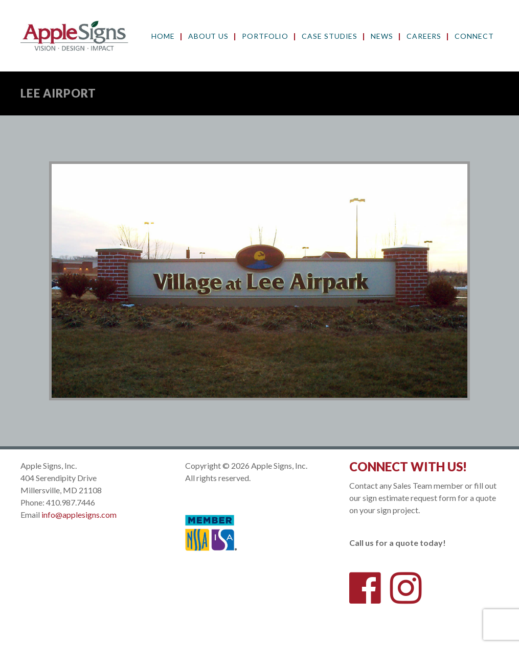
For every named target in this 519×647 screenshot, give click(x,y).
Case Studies (329, 36)
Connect (474, 36)
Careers (424, 36)
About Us (208, 36)
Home (163, 36)
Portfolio (265, 36)
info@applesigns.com (79, 514)
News (382, 36)
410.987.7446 (70, 502)
